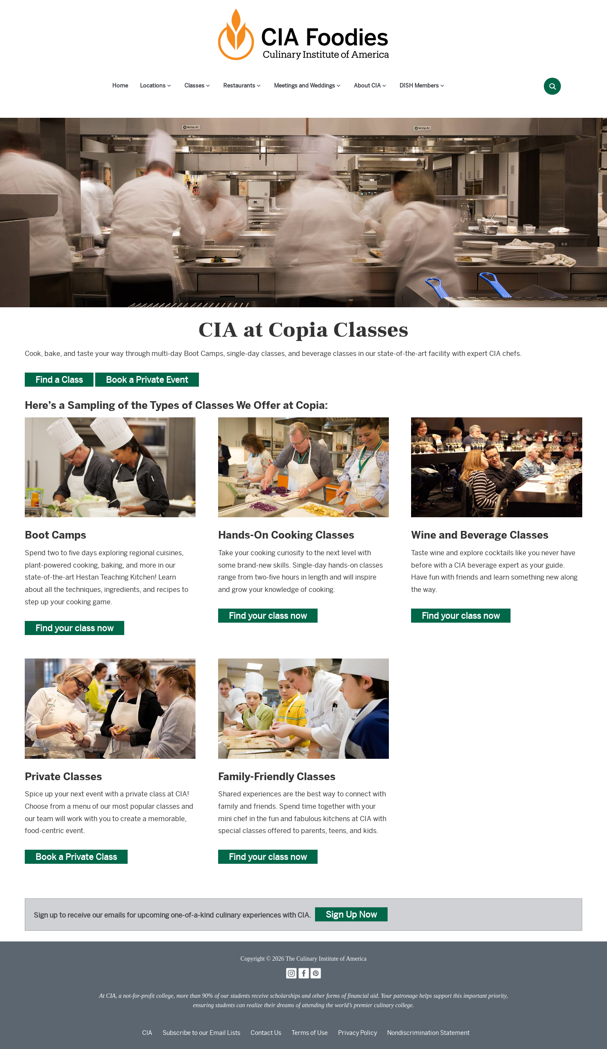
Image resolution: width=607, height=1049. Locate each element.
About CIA (367, 85)
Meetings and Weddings (304, 85)
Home (120, 85)
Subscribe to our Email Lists (201, 1032)
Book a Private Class (76, 857)
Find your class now (74, 628)
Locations (153, 85)
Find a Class (59, 380)
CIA (147, 1032)
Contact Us (266, 1032)
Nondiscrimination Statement (428, 1032)
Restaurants (239, 85)
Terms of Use (310, 1032)
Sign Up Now (351, 914)
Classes (194, 85)
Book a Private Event (147, 380)
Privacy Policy (357, 1032)
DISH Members (419, 85)
